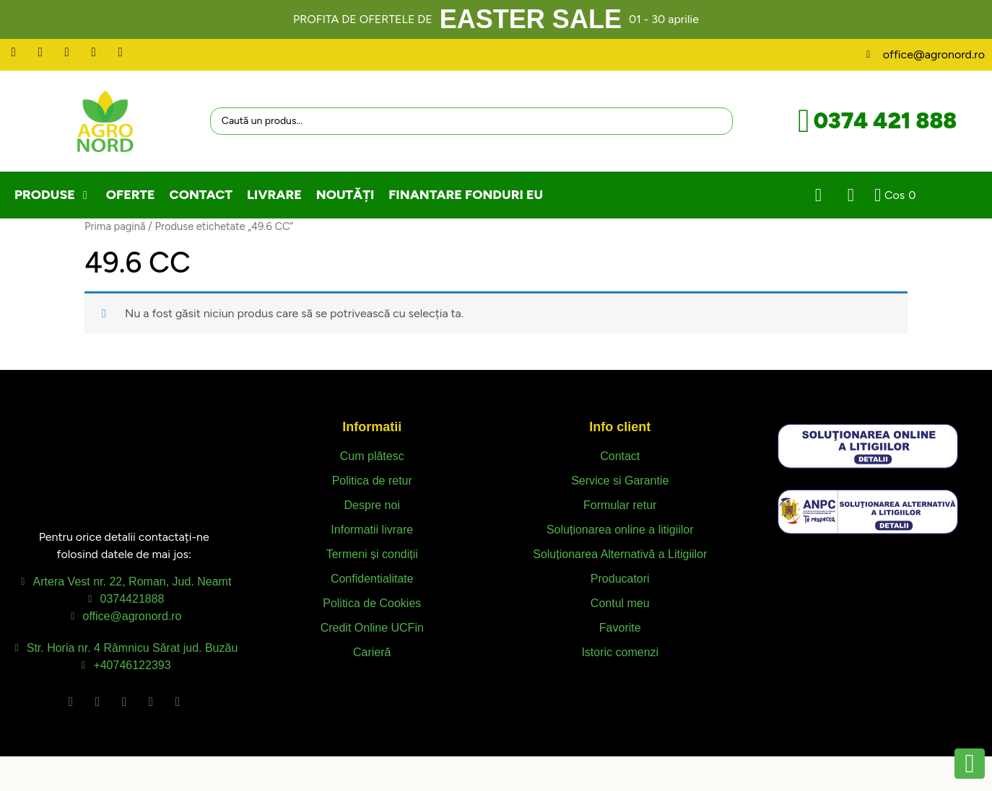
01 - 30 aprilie (664, 19)
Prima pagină (114, 226)
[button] (53, 195)
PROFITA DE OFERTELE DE (362, 19)
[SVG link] (868, 446)
